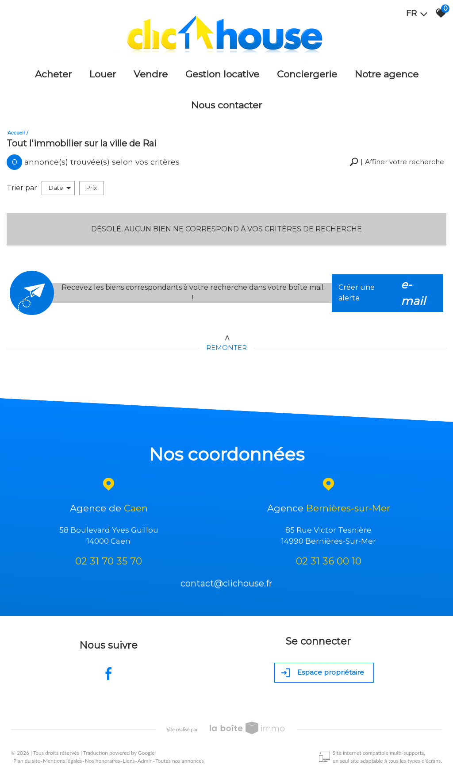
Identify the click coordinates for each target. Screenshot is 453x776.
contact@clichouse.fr (226, 586)
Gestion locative (222, 74)
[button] (396, 162)
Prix (91, 187)
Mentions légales (62, 760)
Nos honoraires (102, 760)
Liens (129, 760)
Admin (145, 760)
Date (60, 188)
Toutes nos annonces (179, 760)
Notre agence (386, 74)
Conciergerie (307, 74)
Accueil (16, 133)
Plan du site (26, 760)
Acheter (53, 74)
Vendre (151, 74)
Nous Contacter (226, 105)
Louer (102, 74)
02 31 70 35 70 (108, 563)
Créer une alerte (387, 293)
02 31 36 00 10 (328, 563)
